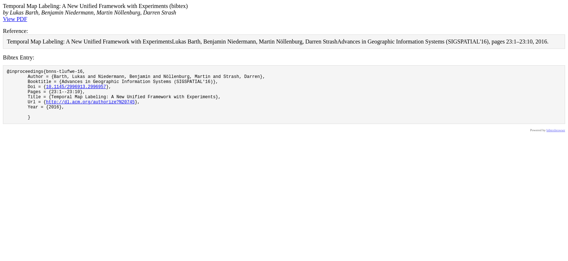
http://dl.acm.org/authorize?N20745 (90, 109)
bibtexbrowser (556, 141)
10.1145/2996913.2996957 (76, 91)
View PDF (15, 19)
